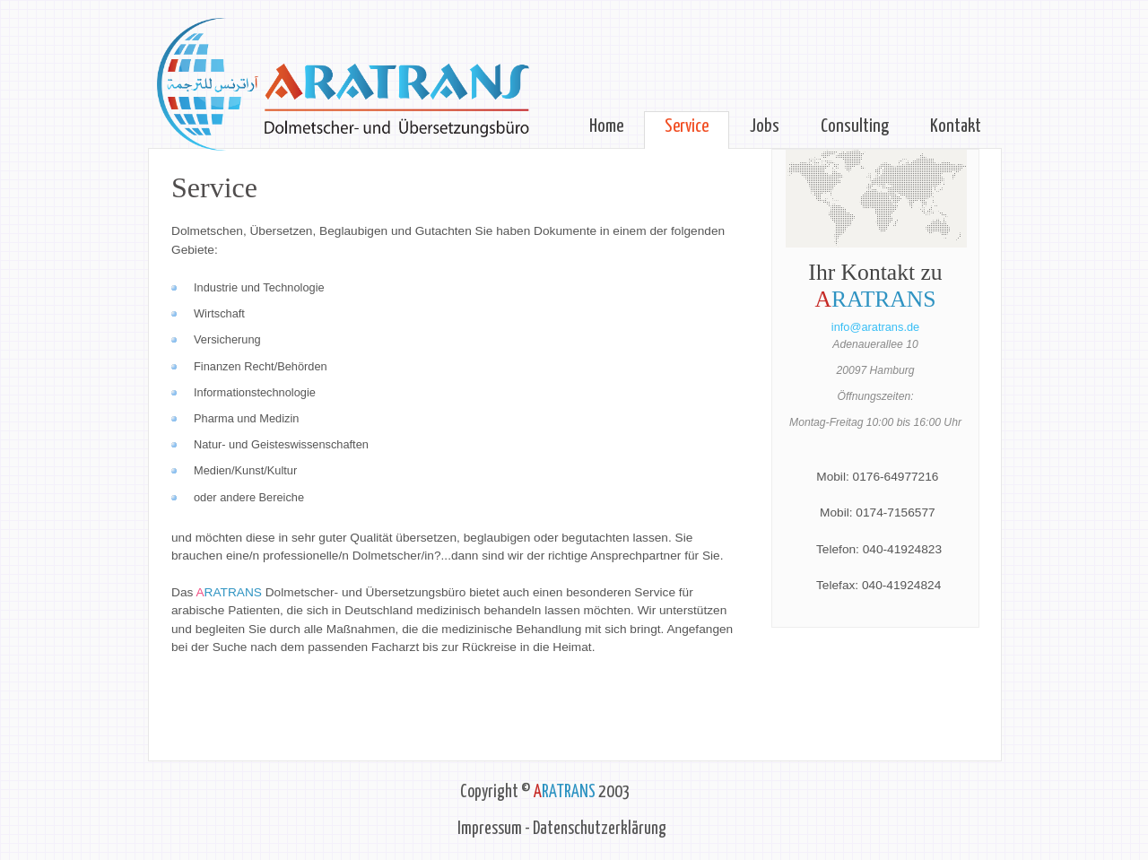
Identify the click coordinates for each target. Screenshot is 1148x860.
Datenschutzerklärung (599, 829)
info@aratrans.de (875, 327)
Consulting (855, 126)
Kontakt (955, 126)
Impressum (489, 829)
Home (606, 126)
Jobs (764, 126)
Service (687, 126)
